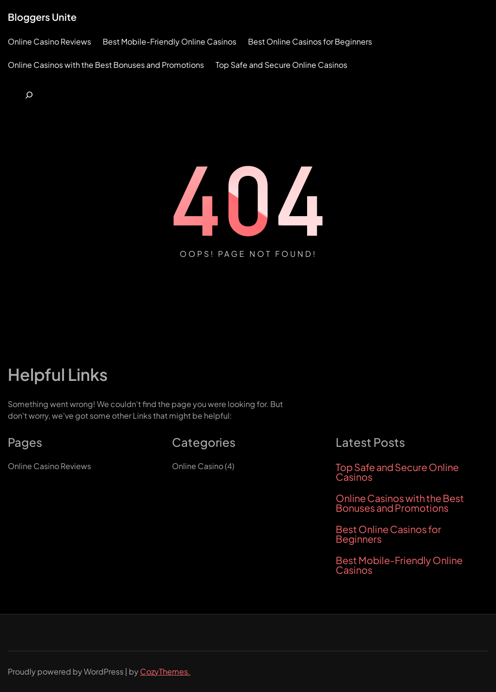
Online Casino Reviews (49, 466)
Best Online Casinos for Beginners (388, 534)
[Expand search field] (29, 95)
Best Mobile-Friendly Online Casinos (399, 565)
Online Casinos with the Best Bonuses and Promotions (400, 503)
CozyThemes (164, 671)
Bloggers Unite (42, 17)
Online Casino (197, 466)
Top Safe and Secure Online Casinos (397, 472)
